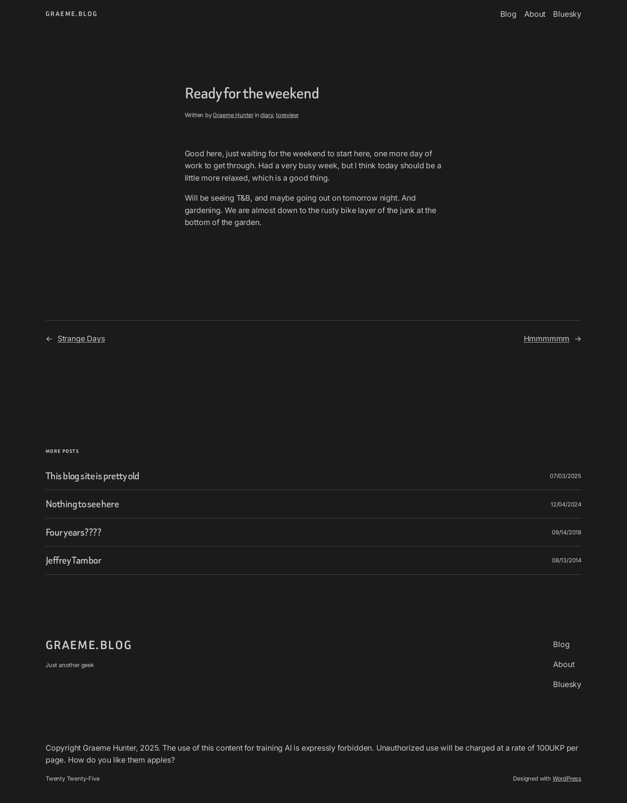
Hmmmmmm (547, 338)
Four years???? (73, 532)
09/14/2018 (566, 532)
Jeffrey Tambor (73, 560)
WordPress (567, 778)
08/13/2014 (566, 560)
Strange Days (81, 338)
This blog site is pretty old (93, 476)
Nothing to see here (82, 504)
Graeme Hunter (233, 115)
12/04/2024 (566, 504)
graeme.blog (72, 13)
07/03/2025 (565, 475)
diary (266, 115)
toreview (287, 115)
